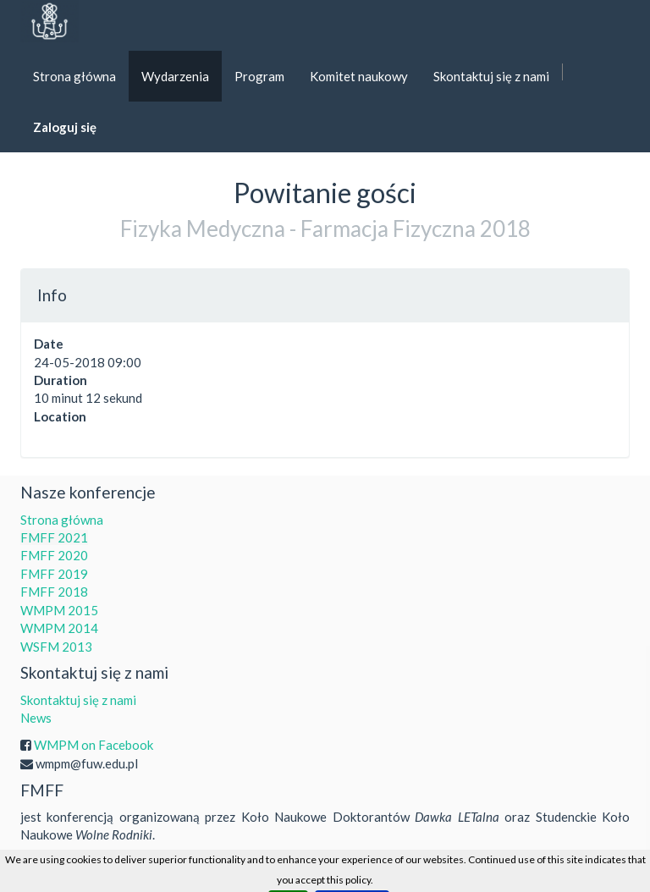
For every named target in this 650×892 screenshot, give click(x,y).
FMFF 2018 (54, 591)
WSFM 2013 (56, 646)
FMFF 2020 (54, 555)
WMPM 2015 (59, 610)
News (36, 717)
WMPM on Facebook (93, 744)
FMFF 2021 (54, 537)
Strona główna (61, 519)
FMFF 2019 (54, 573)
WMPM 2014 (59, 628)
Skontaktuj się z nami (78, 700)
